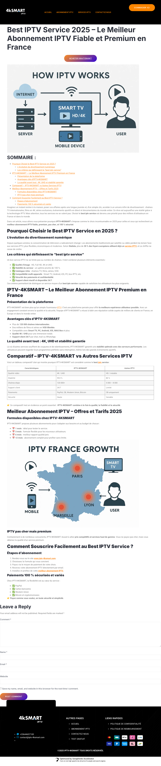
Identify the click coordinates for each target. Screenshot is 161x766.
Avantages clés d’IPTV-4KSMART (32, 179)
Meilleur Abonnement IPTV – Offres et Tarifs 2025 (35, 188)
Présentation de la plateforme (31, 176)
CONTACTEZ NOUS (103, 12)
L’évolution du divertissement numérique (36, 167)
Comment (5, 619)
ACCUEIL (48, 12)
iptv (100, 362)
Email (3, 667)
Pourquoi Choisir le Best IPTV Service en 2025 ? (34, 163)
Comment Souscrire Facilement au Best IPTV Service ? (37, 198)
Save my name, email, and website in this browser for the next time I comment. (40, 691)
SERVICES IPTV (84, 12)
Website (4, 679)
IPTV (59, 307)
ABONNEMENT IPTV (64, 12)
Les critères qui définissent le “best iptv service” (39, 170)
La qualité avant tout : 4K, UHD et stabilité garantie (40, 182)
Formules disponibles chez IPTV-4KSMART (37, 191)
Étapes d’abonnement (27, 201)
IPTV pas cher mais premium (30, 194)
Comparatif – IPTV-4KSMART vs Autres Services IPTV (36, 185)
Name (3, 654)
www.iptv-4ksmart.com (45, 558)
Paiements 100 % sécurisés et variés (34, 204)
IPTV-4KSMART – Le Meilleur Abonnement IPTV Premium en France (43, 173)
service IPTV (131, 246)
